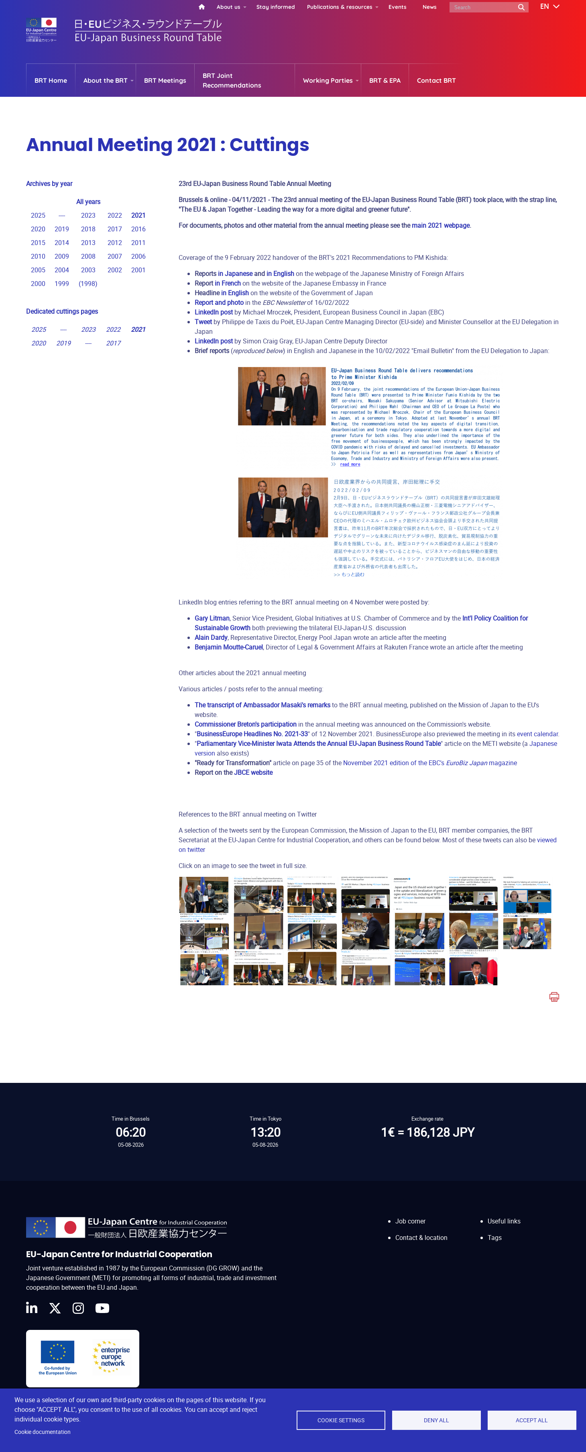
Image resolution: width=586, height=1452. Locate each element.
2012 (115, 242)
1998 (88, 283)
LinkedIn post (214, 341)
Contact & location (421, 1229)
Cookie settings (340, 1420)
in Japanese (235, 273)
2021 (138, 215)
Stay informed (275, 6)
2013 (88, 242)
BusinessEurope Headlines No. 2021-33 (252, 733)
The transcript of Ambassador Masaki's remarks (262, 704)
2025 (38, 215)
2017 (115, 229)
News (430, 6)
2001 (138, 269)
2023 (88, 215)
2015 (38, 242)
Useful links (504, 1213)
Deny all (436, 1420)
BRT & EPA (385, 80)
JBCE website (253, 772)
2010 (38, 256)
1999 (62, 283)
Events (398, 6)
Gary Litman (212, 618)
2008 (88, 256)
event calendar (537, 733)
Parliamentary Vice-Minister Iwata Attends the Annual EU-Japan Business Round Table (319, 743)
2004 (62, 269)
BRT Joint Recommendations (232, 80)
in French (228, 283)
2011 (138, 242)
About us (228, 6)
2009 (62, 256)
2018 (88, 229)
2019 (62, 229)
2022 (115, 215)
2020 (38, 229)
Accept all (532, 1420)
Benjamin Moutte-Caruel (229, 647)
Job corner (410, 1213)
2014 (62, 242)
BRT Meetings (165, 80)
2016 (138, 229)
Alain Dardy (211, 637)
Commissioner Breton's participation (246, 724)
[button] (544, 6)
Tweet (203, 321)
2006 (138, 256)
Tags (495, 1229)
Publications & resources (339, 6)
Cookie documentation (42, 1432)
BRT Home (51, 80)
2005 (38, 269)
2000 (38, 283)
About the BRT (105, 80)
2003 (88, 269)
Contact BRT (436, 80)
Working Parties (328, 80)
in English (280, 273)
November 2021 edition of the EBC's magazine (430, 762)
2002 (115, 269)
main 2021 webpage (441, 225)
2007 (115, 256)
